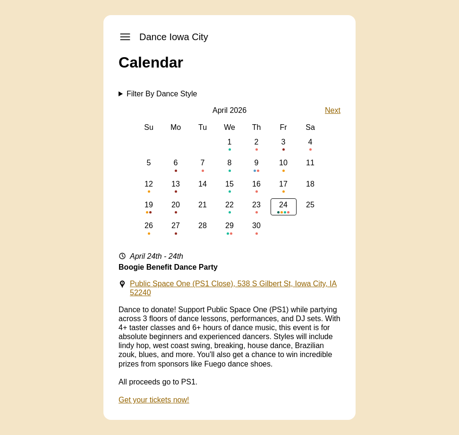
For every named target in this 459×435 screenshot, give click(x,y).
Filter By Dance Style (162, 94)
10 (283, 165)
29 (229, 228)
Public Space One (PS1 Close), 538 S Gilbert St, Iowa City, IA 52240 (233, 288)
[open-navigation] (125, 36)
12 (149, 186)
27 (176, 228)
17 (283, 186)
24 (283, 207)
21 (202, 207)
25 (310, 207)
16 (256, 186)
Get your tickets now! (154, 400)
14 (202, 186)
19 (149, 207)
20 (176, 207)
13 (176, 186)
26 (149, 228)
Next (332, 110)
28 (202, 228)
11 (310, 165)
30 (256, 228)
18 (310, 186)
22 (229, 207)
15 (229, 186)
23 (256, 207)
